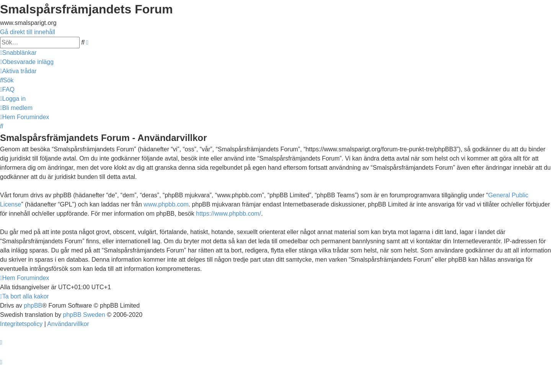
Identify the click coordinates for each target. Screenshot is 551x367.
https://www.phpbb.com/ (228, 213)
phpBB (33, 305)
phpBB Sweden (84, 314)
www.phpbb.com (165, 204)
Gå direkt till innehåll (27, 32)
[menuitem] (27, 62)
